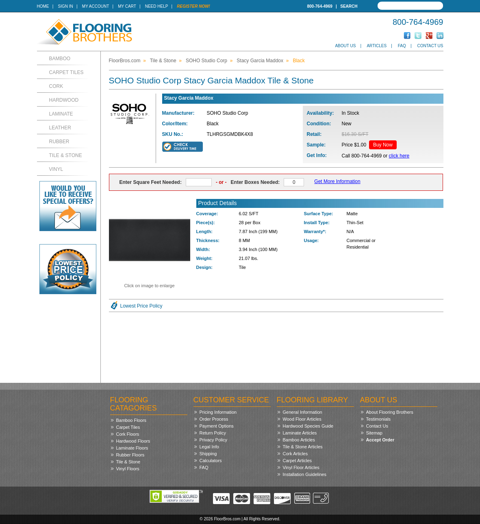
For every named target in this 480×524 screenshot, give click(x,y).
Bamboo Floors (131, 420)
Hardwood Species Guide (308, 426)
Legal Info (209, 446)
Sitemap (374, 432)
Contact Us (430, 46)
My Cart (127, 6)
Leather (60, 128)
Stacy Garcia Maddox (260, 60)
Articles (377, 46)
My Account (95, 6)
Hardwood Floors (133, 441)
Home (43, 6)
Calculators (211, 460)
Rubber (59, 141)
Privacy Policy (213, 439)
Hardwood (64, 100)
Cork (56, 86)
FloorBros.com (125, 60)
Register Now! (193, 6)
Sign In (65, 6)
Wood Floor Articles (302, 419)
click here (399, 156)
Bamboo (60, 58)
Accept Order (380, 439)
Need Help (156, 6)
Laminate (61, 114)
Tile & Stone (65, 155)
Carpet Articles (297, 460)
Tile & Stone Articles (303, 446)
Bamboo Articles (299, 439)
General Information (302, 412)
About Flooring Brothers (389, 412)
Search (348, 6)
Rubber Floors (130, 454)
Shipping (208, 453)
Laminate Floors (132, 447)
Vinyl (56, 169)
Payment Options (217, 426)
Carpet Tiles (66, 72)
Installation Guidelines (305, 474)
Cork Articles (295, 453)
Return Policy (213, 432)
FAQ (402, 46)
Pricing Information (218, 412)
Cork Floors (127, 434)
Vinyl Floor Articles (301, 467)
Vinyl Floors (127, 468)
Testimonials (378, 419)
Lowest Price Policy (141, 306)
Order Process (214, 419)
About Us (345, 46)
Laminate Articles (300, 432)
